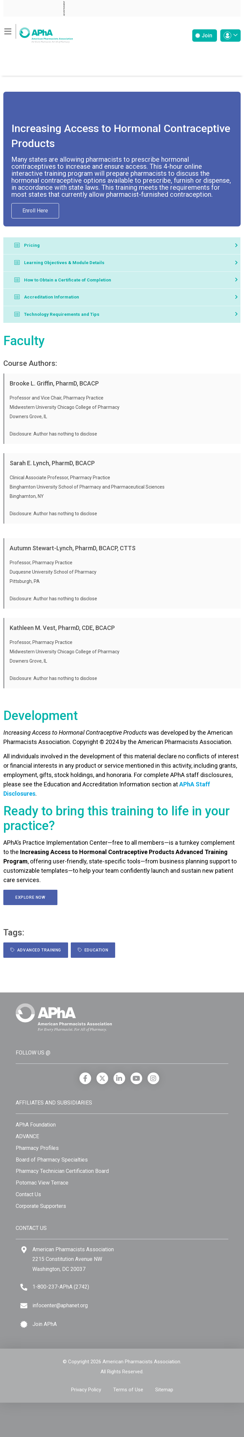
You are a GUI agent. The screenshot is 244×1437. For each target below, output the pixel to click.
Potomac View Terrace (42, 1183)
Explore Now (30, 897)
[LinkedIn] (119, 1078)
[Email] (23, 1306)
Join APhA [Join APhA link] (44, 1324)
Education (93, 950)
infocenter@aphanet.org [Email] (60, 1305)
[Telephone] (23, 1287)
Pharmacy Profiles (37, 1148)
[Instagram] (153, 1078)
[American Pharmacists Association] (38, 33)
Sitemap (164, 1390)
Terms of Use (128, 1390)
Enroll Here (35, 210)
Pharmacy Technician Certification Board (62, 1171)
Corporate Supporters (41, 1206)
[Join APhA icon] (23, 1324)
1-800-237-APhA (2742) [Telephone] (60, 1287)
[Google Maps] (24, 1250)
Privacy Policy (86, 1390)
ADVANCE (27, 1136)
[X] (102, 1078)
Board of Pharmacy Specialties (52, 1160)
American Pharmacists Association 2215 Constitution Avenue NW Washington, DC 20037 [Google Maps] (73, 1259)
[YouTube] (136, 1078)
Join (203, 35)
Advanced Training (35, 950)
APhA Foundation (36, 1125)
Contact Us (28, 1194)
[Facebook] (85, 1078)
